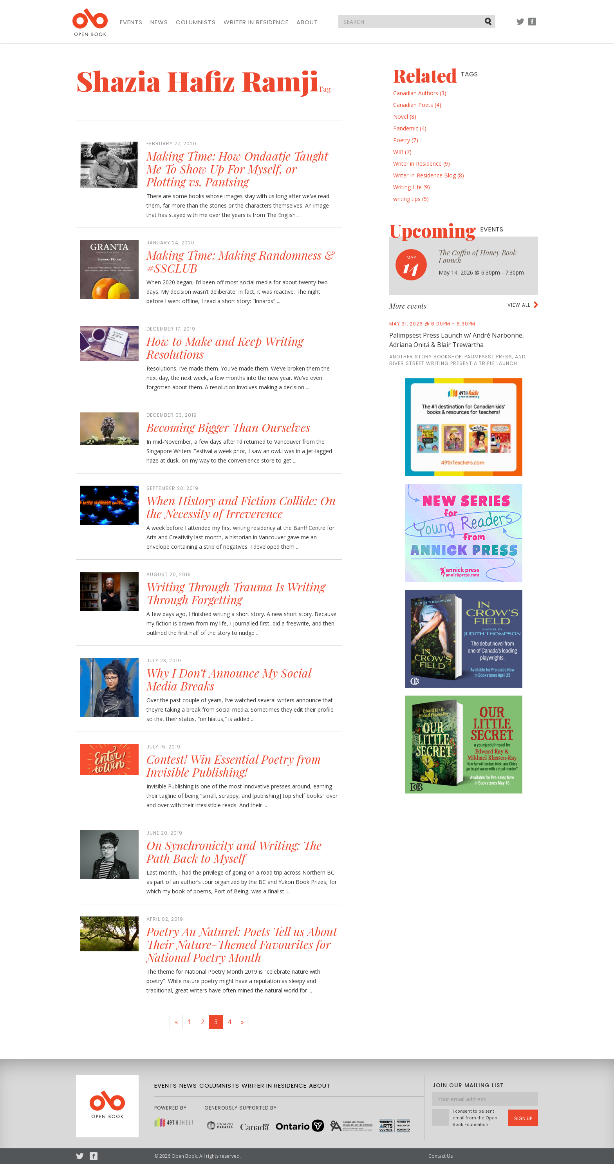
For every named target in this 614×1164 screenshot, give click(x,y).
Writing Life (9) (411, 187)
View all (518, 305)
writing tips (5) (411, 198)
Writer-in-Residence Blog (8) (428, 175)
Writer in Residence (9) (421, 163)
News (159, 22)
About (307, 22)
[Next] (242, 1022)
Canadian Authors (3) (419, 93)
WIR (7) (402, 151)
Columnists (196, 22)
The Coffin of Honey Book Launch (477, 256)
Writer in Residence (256, 22)
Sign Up (523, 1118)
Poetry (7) (405, 140)
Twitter (80, 1156)
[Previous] (176, 1022)
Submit (488, 21)
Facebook (94, 1156)
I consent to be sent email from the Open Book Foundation (475, 1117)
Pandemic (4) (409, 128)
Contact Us (440, 1156)
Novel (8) (404, 116)
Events (131, 22)
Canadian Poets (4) (417, 104)
